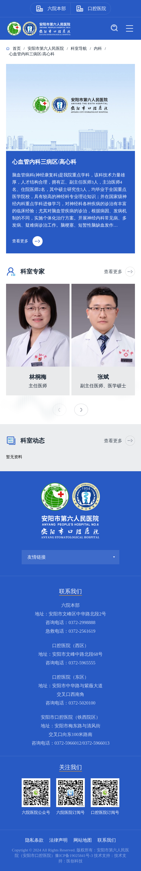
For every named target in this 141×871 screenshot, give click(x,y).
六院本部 (57, 8)
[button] (81, 410)
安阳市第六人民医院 (46, 48)
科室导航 (79, 48)
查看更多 (27, 241)
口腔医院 (97, 8)
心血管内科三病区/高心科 (32, 54)
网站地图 (82, 840)
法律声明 (58, 840)
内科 (98, 48)
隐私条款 (34, 840)
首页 (17, 48)
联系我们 (106, 840)
